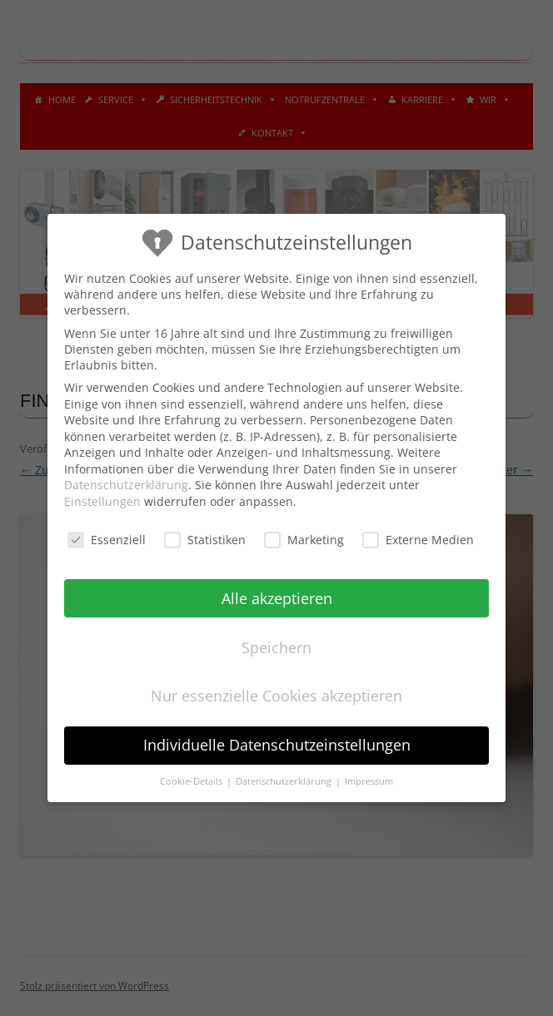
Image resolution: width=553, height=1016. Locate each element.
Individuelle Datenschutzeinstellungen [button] (277, 745)
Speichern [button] (276, 647)
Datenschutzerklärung (126, 485)
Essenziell (106, 540)
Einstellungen (102, 501)
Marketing (304, 540)
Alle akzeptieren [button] (277, 598)
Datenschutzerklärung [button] (285, 781)
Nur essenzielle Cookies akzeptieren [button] (276, 696)
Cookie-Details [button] (192, 781)
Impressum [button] (369, 781)
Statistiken (205, 540)
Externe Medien (418, 540)
